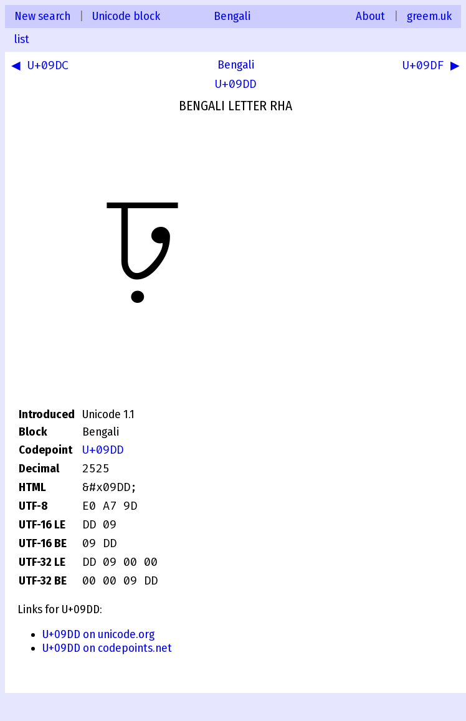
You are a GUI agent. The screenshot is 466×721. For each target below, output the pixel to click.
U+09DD (235, 84)
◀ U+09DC (42, 66)
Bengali (232, 16)
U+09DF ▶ (429, 66)
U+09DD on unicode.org (98, 634)
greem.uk (429, 16)
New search (42, 16)
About (370, 16)
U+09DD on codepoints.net (107, 648)
